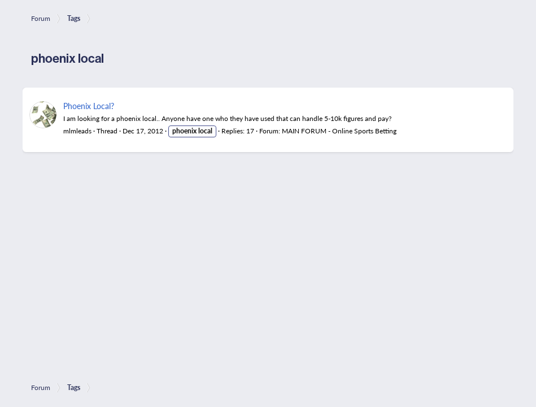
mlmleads (77, 131)
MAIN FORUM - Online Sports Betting (339, 131)
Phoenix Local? (88, 105)
